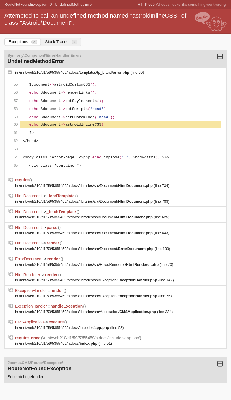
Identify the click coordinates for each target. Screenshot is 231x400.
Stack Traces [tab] (61, 41)
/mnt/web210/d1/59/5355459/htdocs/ (58, 343)
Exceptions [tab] (22, 41)
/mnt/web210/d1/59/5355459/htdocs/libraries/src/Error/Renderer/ (89, 264)
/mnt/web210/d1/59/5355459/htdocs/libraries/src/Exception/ (88, 280)
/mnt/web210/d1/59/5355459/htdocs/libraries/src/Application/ (88, 312)
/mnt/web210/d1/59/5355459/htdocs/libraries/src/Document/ (86, 185)
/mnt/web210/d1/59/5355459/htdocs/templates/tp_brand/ (75, 72)
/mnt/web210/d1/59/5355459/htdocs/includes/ (64, 327)
